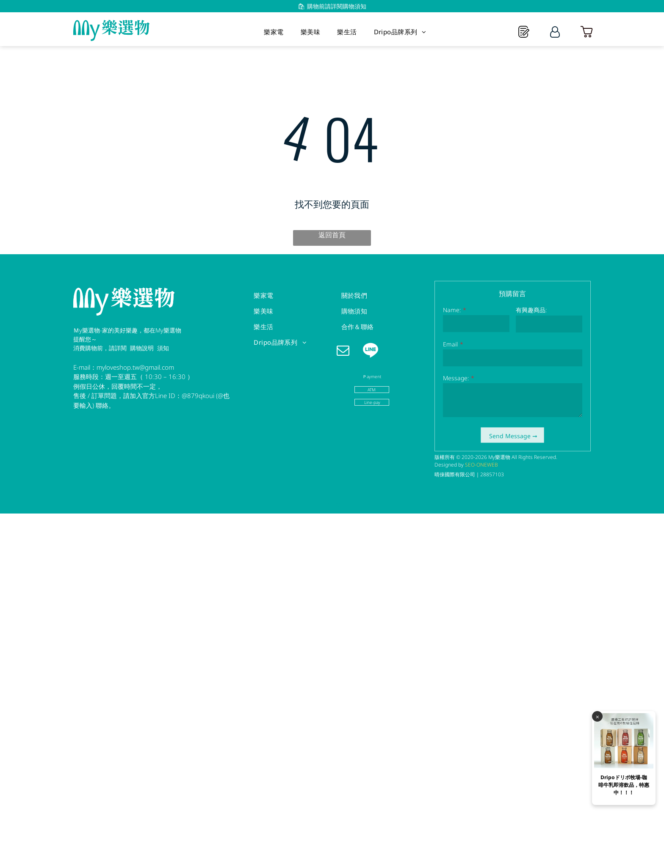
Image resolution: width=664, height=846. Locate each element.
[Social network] (370, 351)
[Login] (555, 32)
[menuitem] (273, 31)
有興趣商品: (531, 310)
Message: (456, 378)
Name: (452, 310)
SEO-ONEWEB (481, 464)
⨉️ (597, 740)
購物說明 (142, 348)
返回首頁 (332, 234)
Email (450, 344)
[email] (342, 351)
